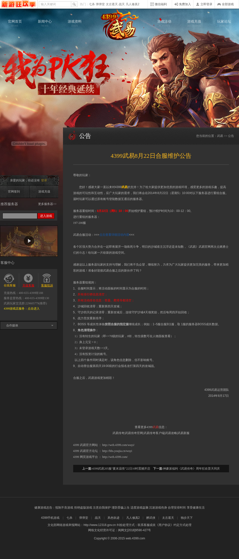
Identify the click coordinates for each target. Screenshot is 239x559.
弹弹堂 (100, 4)
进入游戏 (46, 216)
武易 (119, 25)
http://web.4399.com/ (115, 457)
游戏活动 (164, 23)
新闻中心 (45, 23)
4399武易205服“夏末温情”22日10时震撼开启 (121, 468)
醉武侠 (150, 517)
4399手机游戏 (50, 517)
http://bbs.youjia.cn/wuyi (117, 451)
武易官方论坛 (89, 451)
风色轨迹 (114, 517)
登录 (44, 180)
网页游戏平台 (89, 457)
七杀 (92, 4)
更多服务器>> (47, 204)
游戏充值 (194, 23)
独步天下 (187, 517)
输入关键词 (48, 4)
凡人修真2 (132, 4)
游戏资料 (75, 23)
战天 (122, 4)
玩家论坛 (224, 23)
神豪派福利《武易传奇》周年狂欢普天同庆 (191, 468)
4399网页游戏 (18, 4)
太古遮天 (112, 4)
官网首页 (15, 23)
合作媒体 (12, 325)
